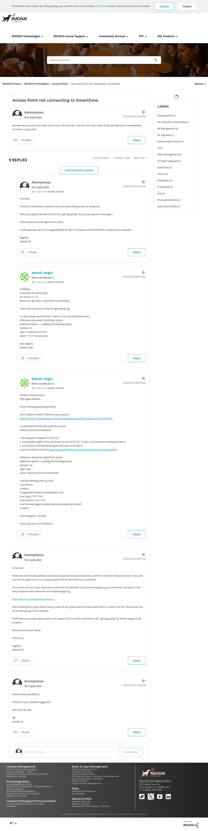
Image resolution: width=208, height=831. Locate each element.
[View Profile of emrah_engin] (42, 272)
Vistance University (16, 796)
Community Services (112, 36)
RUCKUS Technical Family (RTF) (23, 793)
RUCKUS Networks (155, 781)
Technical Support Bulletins (20, 791)
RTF (141, 36)
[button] (164, 6)
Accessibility (78, 793)
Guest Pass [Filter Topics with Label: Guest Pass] (163, 167)
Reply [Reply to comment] (137, 252)
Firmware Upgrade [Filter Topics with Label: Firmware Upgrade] (167, 160)
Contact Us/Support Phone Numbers (25, 804)
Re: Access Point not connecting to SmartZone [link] (95, 83)
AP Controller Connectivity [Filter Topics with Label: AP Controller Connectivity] (171, 122)
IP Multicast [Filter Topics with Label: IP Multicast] (163, 186)
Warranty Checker (81, 804)
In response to (49, 191)
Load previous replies (79, 170)
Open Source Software (83, 791)
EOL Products (166, 36)
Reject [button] (187, 6)
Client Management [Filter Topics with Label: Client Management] (167, 154)
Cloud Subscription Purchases (87, 778)
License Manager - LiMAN (19, 771)
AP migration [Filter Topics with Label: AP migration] (164, 135)
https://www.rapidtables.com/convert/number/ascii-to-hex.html (82, 449)
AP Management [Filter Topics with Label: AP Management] (166, 128)
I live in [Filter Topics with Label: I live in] (161, 173)
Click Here (101, 6)
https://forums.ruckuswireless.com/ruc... (33, 599)
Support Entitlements (83, 774)
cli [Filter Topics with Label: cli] (158, 148)
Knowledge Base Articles (19, 784)
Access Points (60, 83)
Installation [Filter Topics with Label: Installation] (163, 180)
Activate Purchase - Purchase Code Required (95, 776)
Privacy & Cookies (117, 814)
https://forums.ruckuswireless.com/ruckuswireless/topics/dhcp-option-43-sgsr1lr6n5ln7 (66, 418)
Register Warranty (81, 801)
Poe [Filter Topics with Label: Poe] (159, 193)
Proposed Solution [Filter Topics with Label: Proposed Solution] (167, 199)
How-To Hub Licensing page (21, 769)
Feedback (11, 806)
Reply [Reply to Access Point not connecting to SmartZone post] (137, 140)
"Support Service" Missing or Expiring (91, 806)
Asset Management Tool (84, 769)
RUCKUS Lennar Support (69, 36)
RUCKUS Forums (11, 83)
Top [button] (15, 823)
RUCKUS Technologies (26, 36)
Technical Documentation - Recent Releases (29, 786)
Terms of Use (104, 814)
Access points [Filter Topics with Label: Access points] (164, 115)
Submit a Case (79, 781)
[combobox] (104, 60)
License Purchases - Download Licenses (27, 774)
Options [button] (199, 83)
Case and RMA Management (86, 783)
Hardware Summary (82, 771)
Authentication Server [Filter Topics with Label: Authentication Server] (168, 141)
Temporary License (16, 776)
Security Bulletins (15, 789)
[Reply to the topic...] (71, 752)
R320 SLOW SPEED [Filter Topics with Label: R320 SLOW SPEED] (167, 206)
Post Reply (130, 752)
